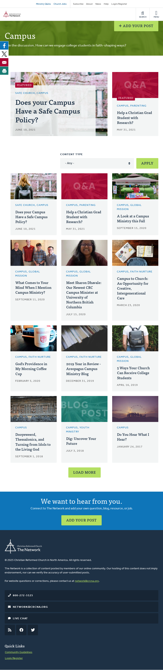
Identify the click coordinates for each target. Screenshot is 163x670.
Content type (71, 154)
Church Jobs (60, 4)
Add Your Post (136, 25)
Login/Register (119, 4)
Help (106, 4)
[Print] (4, 70)
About (89, 4)
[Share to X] (4, 54)
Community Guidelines (18, 652)
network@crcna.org (87, 581)
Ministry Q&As (43, 4)
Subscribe (78, 4)
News (98, 4)
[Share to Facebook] (4, 45)
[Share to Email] (4, 62)
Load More (84, 472)
